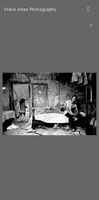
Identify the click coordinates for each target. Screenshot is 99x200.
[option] (49, 106)
